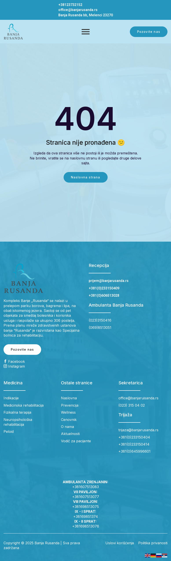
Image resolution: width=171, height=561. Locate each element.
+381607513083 (85, 487)
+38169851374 (85, 516)
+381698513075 (85, 506)
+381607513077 (85, 496)
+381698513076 (85, 526)
